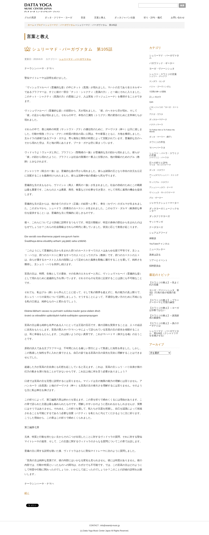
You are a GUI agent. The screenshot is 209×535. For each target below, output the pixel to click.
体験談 (152, 238)
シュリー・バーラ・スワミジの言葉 (164, 154)
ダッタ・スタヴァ (157, 170)
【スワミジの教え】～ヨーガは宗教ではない (164, 309)
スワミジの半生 (157, 142)
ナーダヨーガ (156, 227)
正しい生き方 (155, 97)
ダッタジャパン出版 (124, 17)
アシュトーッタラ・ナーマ (161, 187)
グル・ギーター (156, 198)
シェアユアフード (158, 233)
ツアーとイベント (158, 260)
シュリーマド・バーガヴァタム (75, 59)
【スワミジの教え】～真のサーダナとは (164, 324)
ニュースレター (157, 249)
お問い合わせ (178, 17)
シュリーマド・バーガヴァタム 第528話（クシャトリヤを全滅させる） (164, 333)
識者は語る (155, 255)
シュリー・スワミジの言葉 (163, 74)
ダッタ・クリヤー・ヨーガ (58, 17)
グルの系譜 (30, 17)
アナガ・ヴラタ (156, 114)
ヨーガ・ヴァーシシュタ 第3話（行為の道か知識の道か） (164, 292)
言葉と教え (100, 17)
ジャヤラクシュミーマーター (164, 203)
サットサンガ (156, 222)
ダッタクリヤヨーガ (159, 216)
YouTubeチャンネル (159, 244)
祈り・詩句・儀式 (153, 17)
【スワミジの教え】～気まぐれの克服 (164, 283)
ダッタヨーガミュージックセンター (164, 209)
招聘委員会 (155, 266)
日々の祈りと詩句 (158, 163)
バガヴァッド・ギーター (161, 63)
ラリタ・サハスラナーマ (160, 165)
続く (26, 493)
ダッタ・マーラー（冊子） (161, 137)
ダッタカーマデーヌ (158, 119)
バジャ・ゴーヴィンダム (160, 87)
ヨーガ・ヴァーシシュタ (161, 68)
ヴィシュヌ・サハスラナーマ (162, 192)
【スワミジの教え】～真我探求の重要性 (164, 316)
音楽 (83, 17)
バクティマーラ (156, 125)
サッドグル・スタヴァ (159, 182)
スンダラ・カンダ (157, 81)
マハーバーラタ (157, 147)
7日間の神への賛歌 (157, 92)
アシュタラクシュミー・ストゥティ (164, 176)
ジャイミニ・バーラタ (159, 157)
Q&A (151, 102)
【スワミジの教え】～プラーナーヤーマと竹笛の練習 (164, 301)
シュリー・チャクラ (158, 76)
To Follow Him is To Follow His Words (162, 131)
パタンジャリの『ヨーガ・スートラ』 (164, 108)
